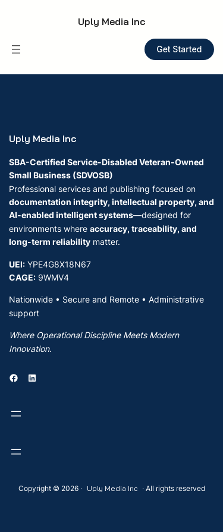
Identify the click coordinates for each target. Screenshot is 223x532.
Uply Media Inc (111, 21)
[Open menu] (16, 49)
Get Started (179, 49)
